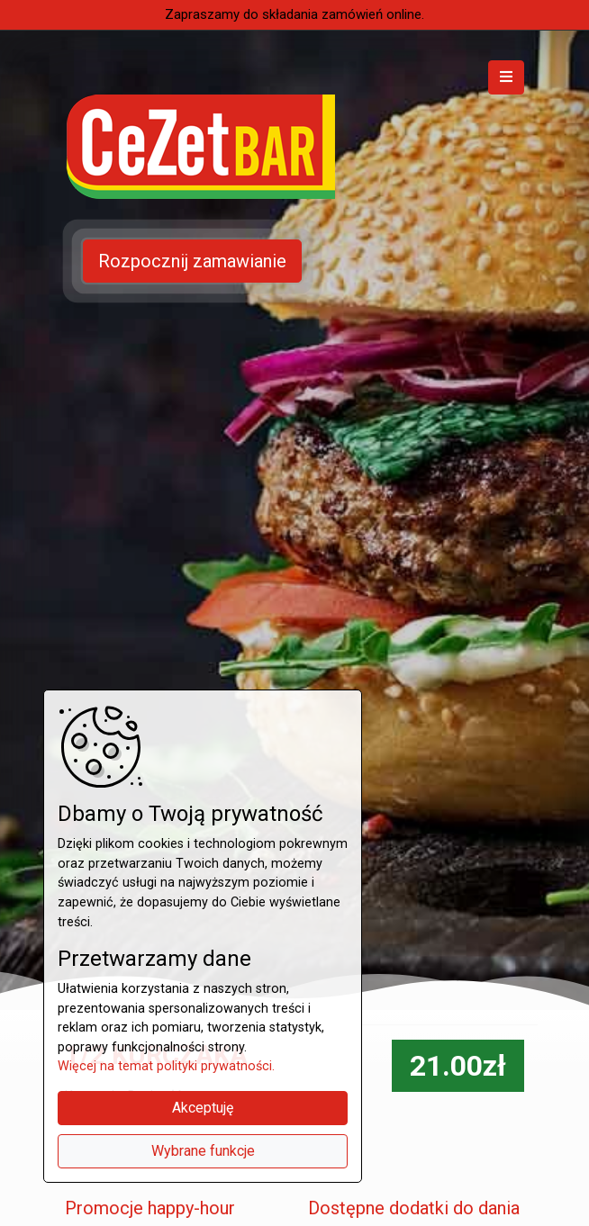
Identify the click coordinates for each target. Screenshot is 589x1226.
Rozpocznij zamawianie (192, 261)
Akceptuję (202, 1107)
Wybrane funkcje (203, 1150)
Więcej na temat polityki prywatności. (166, 1066)
